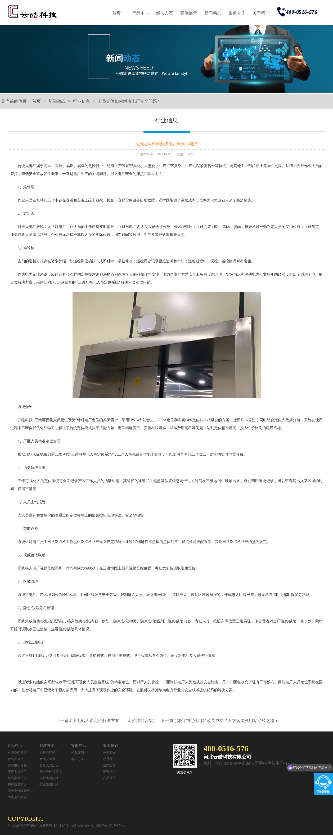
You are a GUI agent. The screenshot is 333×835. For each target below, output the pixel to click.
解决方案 (164, 13)
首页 (116, 13)
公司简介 (109, 753)
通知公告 (109, 765)
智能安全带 (16, 759)
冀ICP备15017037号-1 (111, 825)
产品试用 (109, 778)
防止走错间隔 (17, 797)
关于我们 (261, 13)
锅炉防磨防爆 (17, 784)
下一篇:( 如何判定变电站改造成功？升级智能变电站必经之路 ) (219, 720)
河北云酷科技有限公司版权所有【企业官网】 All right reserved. (52, 825)
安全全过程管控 (19, 791)
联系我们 (109, 759)
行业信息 (81, 101)
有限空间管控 (17, 753)
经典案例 (77, 753)
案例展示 (188, 13)
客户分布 (77, 759)
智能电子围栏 (17, 765)
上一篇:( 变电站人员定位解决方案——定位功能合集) (105, 720)
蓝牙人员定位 (17, 772)
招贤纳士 (109, 772)
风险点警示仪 (17, 778)
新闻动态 (212, 13)
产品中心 (140, 13)
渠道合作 (236, 13)
